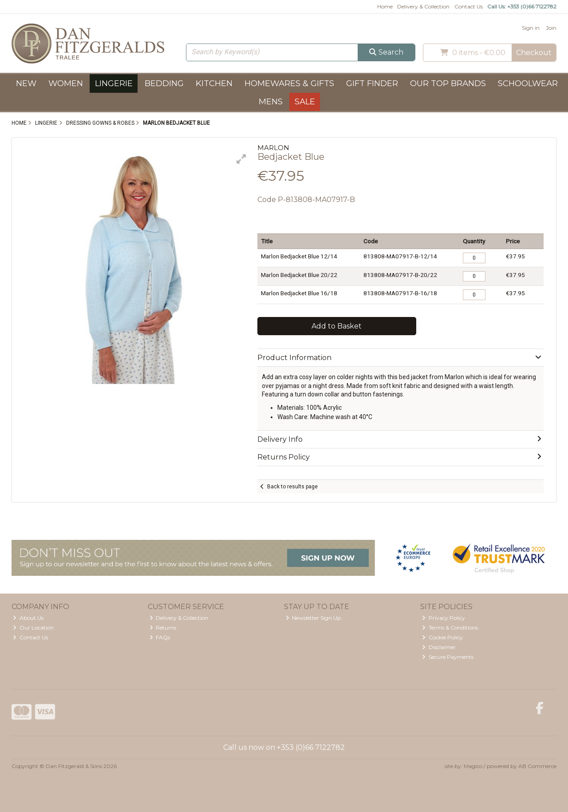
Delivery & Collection (423, 6)
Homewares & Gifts (289, 83)
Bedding (164, 83)
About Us (28, 617)
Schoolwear (528, 83)
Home (385, 6)
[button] (241, 159)
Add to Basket (337, 326)
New (26, 83)
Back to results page (292, 486)
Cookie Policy (442, 637)
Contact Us (468, 6)
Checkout (534, 52)
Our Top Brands (448, 83)
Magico (473, 766)
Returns (163, 627)
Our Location (33, 627)
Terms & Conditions (450, 627)
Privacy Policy (443, 617)
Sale (305, 101)
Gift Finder (372, 83)
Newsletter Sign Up (313, 617)
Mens (271, 101)
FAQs (160, 637)
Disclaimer (439, 647)
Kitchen (214, 83)
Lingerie (114, 83)
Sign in (531, 27)
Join (551, 27)
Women (65, 83)
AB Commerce (537, 766)
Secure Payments (447, 657)
